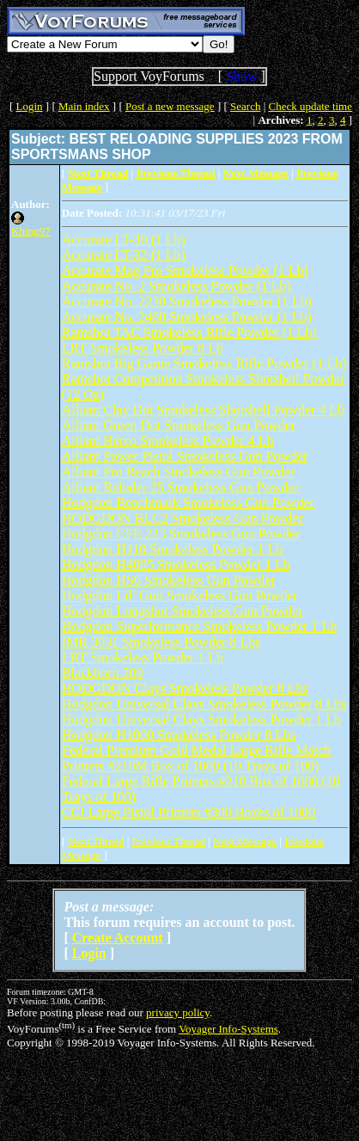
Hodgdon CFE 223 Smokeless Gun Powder (181, 533)
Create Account (117, 937)
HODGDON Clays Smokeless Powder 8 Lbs (185, 688)
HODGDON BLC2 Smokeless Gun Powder (182, 518)
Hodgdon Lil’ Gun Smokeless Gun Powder (180, 595)
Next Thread (96, 841)
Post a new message (170, 106)
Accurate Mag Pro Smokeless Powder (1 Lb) (185, 270)
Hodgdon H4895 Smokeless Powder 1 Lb (176, 564)
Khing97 (31, 230)
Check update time (310, 106)
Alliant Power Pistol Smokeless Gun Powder (185, 456)
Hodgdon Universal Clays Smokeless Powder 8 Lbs (204, 703)
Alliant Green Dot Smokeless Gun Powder (178, 425)
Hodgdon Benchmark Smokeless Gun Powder (188, 502)
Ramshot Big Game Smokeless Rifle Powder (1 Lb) (204, 363)
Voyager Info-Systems (228, 1028)
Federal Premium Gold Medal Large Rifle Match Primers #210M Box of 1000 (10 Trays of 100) (196, 758)
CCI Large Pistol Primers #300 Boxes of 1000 (188, 812)
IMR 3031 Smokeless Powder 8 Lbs (161, 642)
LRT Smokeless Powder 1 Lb (142, 657)
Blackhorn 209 (102, 673)
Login (29, 106)
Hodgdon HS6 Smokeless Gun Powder (169, 580)
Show (241, 76)
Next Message (245, 841)
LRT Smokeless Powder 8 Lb (142, 347)
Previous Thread (168, 841)
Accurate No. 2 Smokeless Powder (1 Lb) (176, 286)
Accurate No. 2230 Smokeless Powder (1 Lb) (187, 301)
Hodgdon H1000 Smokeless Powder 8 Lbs (178, 734)
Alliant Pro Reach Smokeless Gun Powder (178, 471)
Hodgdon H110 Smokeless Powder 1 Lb (172, 549)
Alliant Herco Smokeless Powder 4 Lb (168, 440)
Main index (84, 106)
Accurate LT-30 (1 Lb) (124, 239)
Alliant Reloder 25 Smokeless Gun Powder (180, 487)
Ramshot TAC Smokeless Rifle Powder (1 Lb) (189, 332)
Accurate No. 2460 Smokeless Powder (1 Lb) (187, 317)
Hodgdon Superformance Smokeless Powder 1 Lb (199, 626)
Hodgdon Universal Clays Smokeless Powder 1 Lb (201, 719)
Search (245, 106)
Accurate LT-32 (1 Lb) (124, 255)
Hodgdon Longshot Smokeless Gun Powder (182, 611)
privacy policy (178, 1012)
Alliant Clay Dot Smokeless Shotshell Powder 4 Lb (203, 409)
